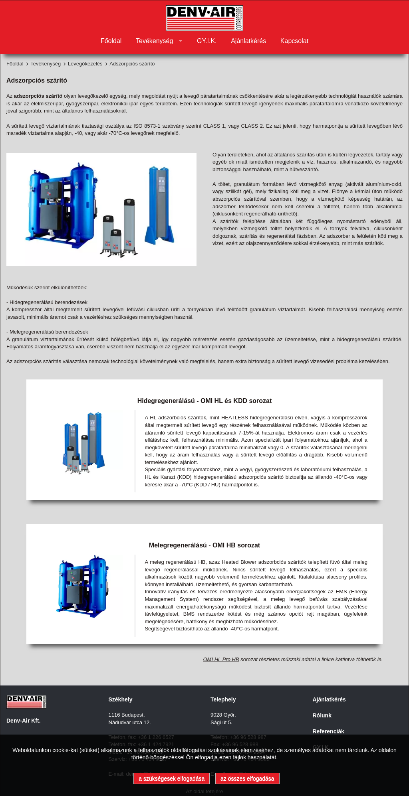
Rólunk (322, 715)
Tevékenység (154, 41)
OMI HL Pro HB (221, 659)
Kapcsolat (294, 41)
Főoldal (111, 41)
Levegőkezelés (85, 64)
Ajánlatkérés (248, 41)
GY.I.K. (207, 41)
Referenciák (328, 731)
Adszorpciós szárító (132, 64)
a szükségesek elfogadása (171, 778)
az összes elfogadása (247, 778)
